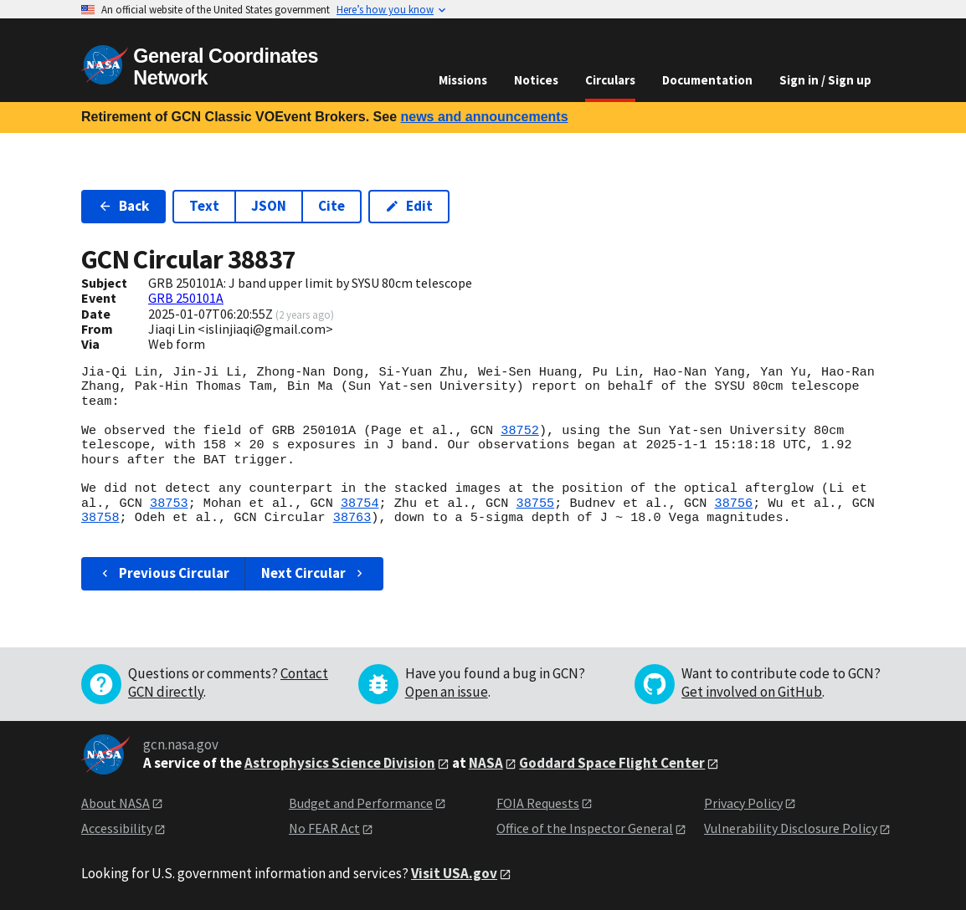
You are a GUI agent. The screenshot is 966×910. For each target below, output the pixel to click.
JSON (268, 206)
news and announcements (484, 117)
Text (204, 206)
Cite (331, 206)
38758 (100, 517)
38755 (535, 503)
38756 (733, 503)
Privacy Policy (743, 803)
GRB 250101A (186, 297)
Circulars (610, 80)
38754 (360, 503)
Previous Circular (163, 573)
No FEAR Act (324, 828)
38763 (352, 517)
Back (123, 206)
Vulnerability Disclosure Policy (790, 828)
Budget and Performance (361, 803)
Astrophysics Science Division (339, 763)
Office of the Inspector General (584, 828)
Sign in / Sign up (825, 80)
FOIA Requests (537, 803)
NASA (486, 763)
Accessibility (116, 828)
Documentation (707, 80)
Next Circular (314, 573)
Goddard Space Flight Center (612, 763)
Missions (463, 80)
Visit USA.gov (454, 873)
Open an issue (446, 691)
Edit (409, 206)
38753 (169, 503)
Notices (536, 80)
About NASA (115, 803)
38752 (520, 430)
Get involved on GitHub (751, 691)
